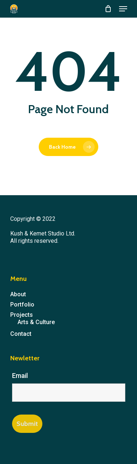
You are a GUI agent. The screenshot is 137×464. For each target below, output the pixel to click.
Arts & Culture (36, 322)
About (18, 294)
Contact (20, 333)
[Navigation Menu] (123, 8)
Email (20, 375)
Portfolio (22, 304)
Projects (21, 314)
